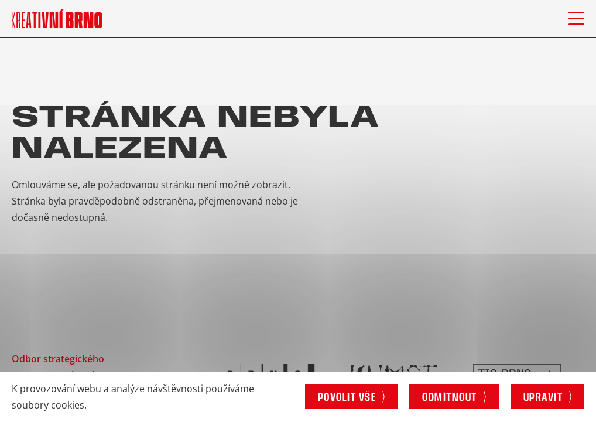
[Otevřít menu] (576, 18)
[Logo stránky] (57, 18)
